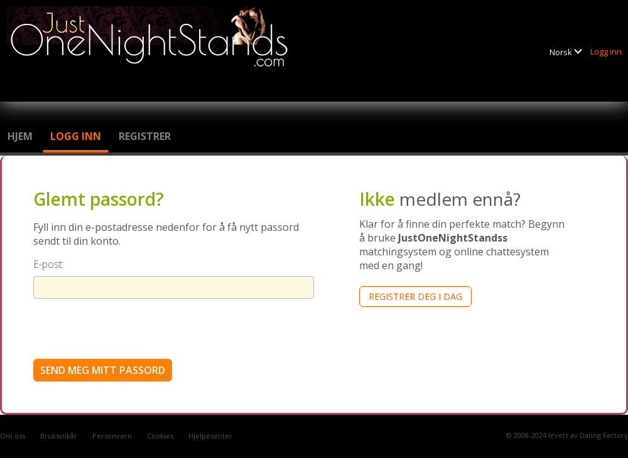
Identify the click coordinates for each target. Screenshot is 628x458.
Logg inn (606, 51)
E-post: (48, 264)
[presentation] (128, 328)
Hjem (20, 136)
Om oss (12, 435)
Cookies (160, 435)
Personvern (112, 435)
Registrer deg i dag (415, 296)
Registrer (145, 136)
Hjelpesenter (210, 435)
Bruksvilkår (58, 435)
